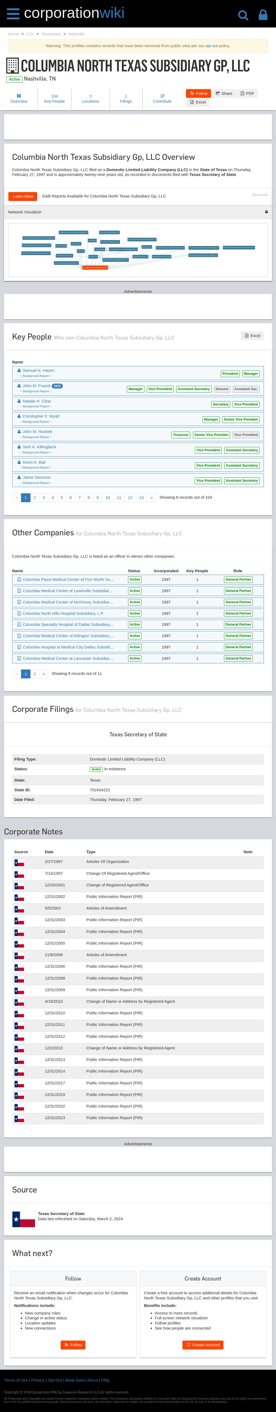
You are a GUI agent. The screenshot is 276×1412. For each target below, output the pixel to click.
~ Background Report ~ (35, 375)
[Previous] (16, 497)
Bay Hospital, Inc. (146, 247)
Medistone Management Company (162, 256)
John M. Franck (93, 257)
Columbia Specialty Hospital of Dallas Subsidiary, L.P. (142, 239)
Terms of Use (16, 1380)
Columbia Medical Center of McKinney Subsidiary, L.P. (74, 232)
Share (223, 93)
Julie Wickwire (92, 240)
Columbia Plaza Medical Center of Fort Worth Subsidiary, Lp (38, 238)
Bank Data (74, 1380)
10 (107, 497)
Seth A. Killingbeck (36, 447)
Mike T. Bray (81, 251)
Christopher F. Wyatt (37, 416)
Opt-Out (55, 1380)
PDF (247, 93)
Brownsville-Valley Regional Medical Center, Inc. (115, 260)
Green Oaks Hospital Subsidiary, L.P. (109, 232)
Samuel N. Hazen (76, 243)
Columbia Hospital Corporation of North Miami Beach (123, 249)
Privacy (37, 1380)
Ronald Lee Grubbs (61, 246)
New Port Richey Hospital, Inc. (64, 255)
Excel (197, 102)
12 (130, 497)
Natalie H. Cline (33, 401)
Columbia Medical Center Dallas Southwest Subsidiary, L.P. (239, 247)
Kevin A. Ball (31, 462)
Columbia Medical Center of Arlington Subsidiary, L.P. (170, 247)
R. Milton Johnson (100, 249)
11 (119, 497)
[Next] (151, 497)
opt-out (211, 45)
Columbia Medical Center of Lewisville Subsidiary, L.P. (37, 245)
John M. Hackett (34, 431)
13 (141, 497)
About (92, 1380)
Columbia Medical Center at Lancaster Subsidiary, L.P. (203, 255)
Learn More (23, 196)
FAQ (105, 1380)
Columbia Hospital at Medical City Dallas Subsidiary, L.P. (203, 247)
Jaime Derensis (33, 477)
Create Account (203, 1344)
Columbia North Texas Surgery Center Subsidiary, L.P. (36, 253)
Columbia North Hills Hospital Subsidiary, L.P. (66, 263)
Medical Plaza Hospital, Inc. (140, 256)
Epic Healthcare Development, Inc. (110, 242)
